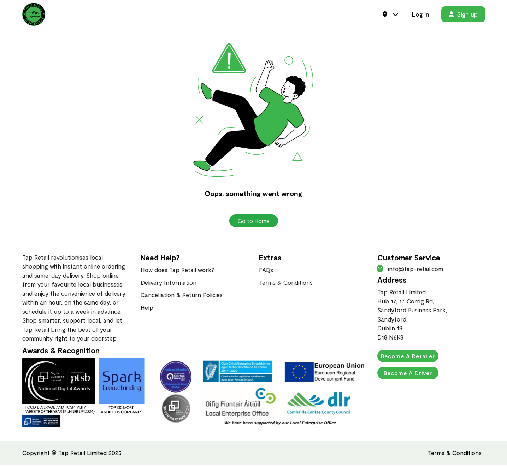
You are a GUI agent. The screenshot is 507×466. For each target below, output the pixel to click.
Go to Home (254, 222)
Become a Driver (408, 374)
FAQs (266, 271)
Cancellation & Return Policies (182, 296)
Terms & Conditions (286, 283)
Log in (420, 14)
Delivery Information (168, 283)
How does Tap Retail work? (177, 271)
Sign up (463, 14)
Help (147, 308)
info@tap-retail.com (410, 270)
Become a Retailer (408, 357)
